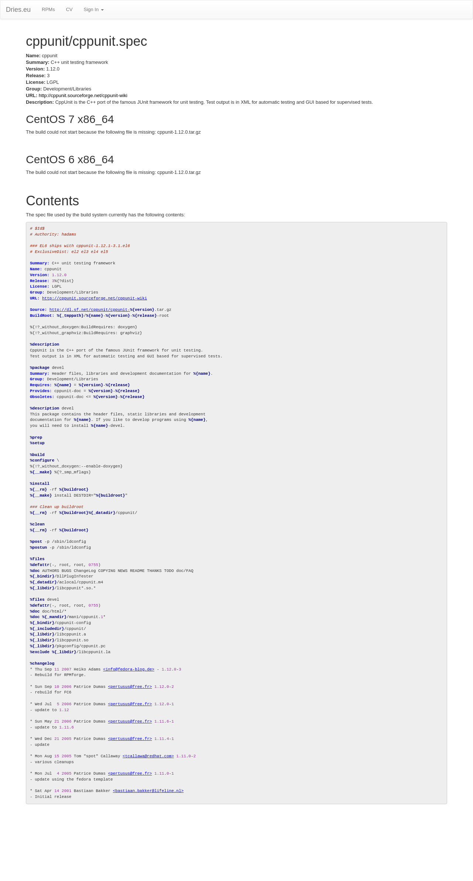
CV (69, 9)
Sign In (93, 9)
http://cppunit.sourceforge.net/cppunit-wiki (83, 95)
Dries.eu (18, 9)
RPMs (48, 9)
